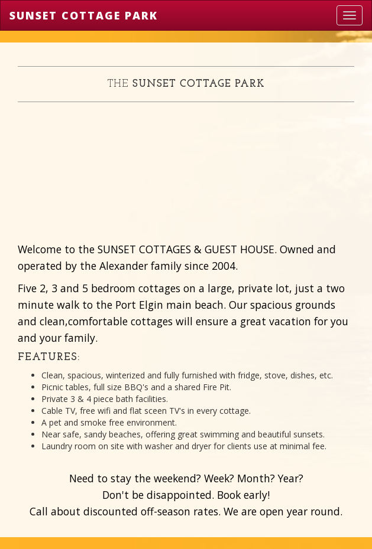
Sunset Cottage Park (83, 15)
